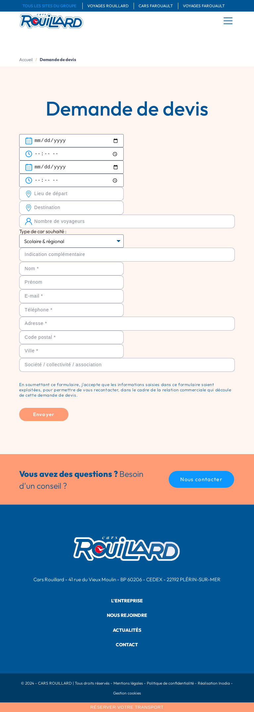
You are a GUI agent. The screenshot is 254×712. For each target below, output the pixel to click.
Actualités (127, 630)
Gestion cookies (127, 693)
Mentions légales (128, 683)
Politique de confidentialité (170, 683)
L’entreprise (127, 601)
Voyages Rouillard (108, 5)
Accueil (26, 59)
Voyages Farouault (204, 5)
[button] (201, 479)
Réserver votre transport (127, 707)
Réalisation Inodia (214, 683)
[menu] (228, 20)
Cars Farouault (156, 5)
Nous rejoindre (127, 615)
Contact (127, 645)
